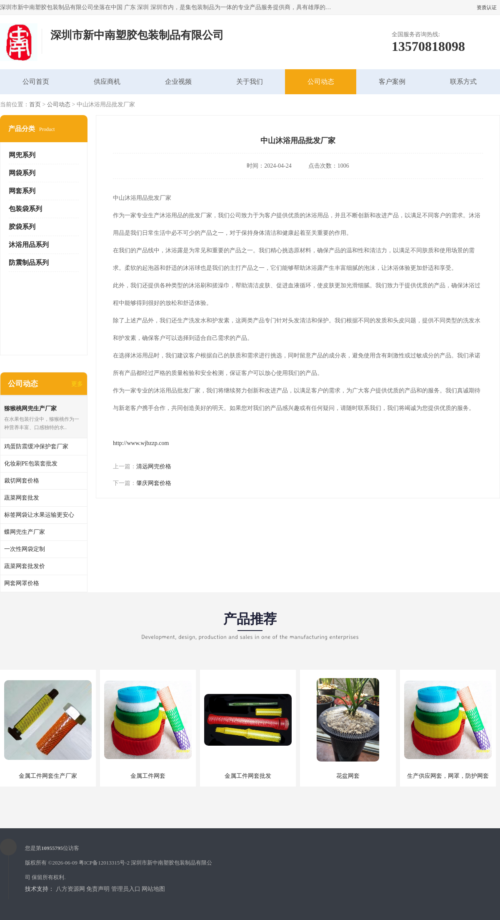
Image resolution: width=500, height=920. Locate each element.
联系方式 (463, 81)
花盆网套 (348, 776)
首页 (35, 104)
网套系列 (22, 190)
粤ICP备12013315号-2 (104, 863)
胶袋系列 (22, 226)
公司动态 (321, 81)
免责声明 (98, 889)
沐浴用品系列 (29, 244)
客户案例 (392, 81)
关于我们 (249, 81)
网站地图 (153, 889)
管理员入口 (125, 889)
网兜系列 (22, 154)
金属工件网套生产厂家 (48, 776)
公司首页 (35, 81)
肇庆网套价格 (153, 483)
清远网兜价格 (153, 466)
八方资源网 (70, 889)
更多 (77, 384)
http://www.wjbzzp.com (141, 443)
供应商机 (107, 81)
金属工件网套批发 (248, 776)
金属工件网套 (147, 776)
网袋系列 (22, 172)
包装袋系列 (25, 208)
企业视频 (178, 81)
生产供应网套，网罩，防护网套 (448, 776)
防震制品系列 (29, 262)
